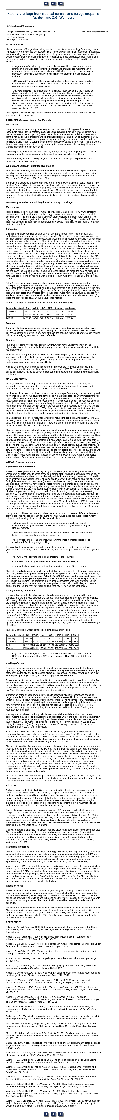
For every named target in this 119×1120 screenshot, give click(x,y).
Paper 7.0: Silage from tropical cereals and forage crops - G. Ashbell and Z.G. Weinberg (54, 15)
